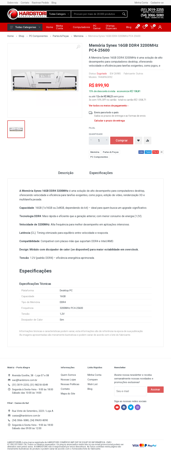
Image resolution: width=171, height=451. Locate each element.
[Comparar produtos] (137, 27)
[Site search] (96, 14)
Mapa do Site (68, 393)
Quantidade (96, 134)
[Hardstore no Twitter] (131, 407)
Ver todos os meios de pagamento (108, 105)
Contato (25, 3)
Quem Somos (68, 374)
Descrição (65, 173)
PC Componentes (38, 36)
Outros (139, 73)
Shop (21, 36)
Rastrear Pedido (40, 3)
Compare (93, 379)
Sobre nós (12, 3)
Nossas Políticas (70, 384)
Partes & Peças (61, 36)
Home (10, 36)
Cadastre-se (157, 3)
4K (161, 152)
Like (141, 152)
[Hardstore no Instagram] (137, 407)
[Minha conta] (160, 27)
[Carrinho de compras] (152, 27)
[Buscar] (123, 14)
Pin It (155, 152)
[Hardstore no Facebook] (124, 407)
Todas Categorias (25, 27)
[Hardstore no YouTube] (117, 407)
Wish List (93, 384)
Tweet (148, 152)
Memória (78, 36)
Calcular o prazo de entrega (109, 120)
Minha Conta (141, 3)
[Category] (59, 14)
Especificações (101, 173)
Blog (54, 3)
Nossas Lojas (68, 379)
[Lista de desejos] (144, 27)
